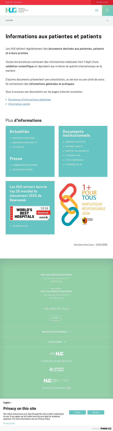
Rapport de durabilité (77, 151)
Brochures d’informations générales (29, 100)
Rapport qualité (74, 146)
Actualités (18, 147)
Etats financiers (74, 160)
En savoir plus (20, 226)
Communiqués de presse (25, 165)
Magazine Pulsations (24, 138)
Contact (55, 318)
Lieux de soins (55, 342)
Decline (96, 412)
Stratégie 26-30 (74, 165)
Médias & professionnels (55, 332)
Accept (77, 412)
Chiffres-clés (73, 156)
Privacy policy (9, 423)
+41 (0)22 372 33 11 (57, 309)
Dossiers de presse (23, 170)
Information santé (19, 104)
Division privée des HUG (56, 388)
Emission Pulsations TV (25, 143)
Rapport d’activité (76, 142)
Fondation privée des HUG (56, 361)
